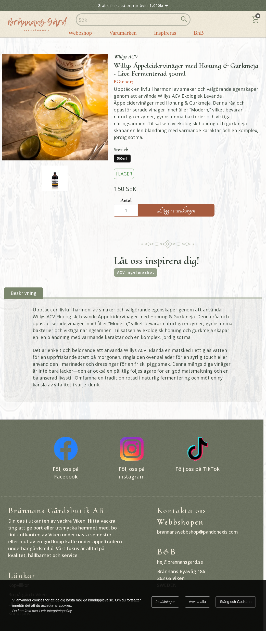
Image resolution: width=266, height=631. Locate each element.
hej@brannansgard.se (180, 562)
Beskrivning (23, 293)
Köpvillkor (18, 585)
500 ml (122, 158)
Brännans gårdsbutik (44, 41)
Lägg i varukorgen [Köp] (176, 210)
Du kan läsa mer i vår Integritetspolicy (42, 611)
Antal (126, 200)
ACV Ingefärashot (135, 272)
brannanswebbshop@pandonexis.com (197, 532)
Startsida (13, 41)
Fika (72, 41)
